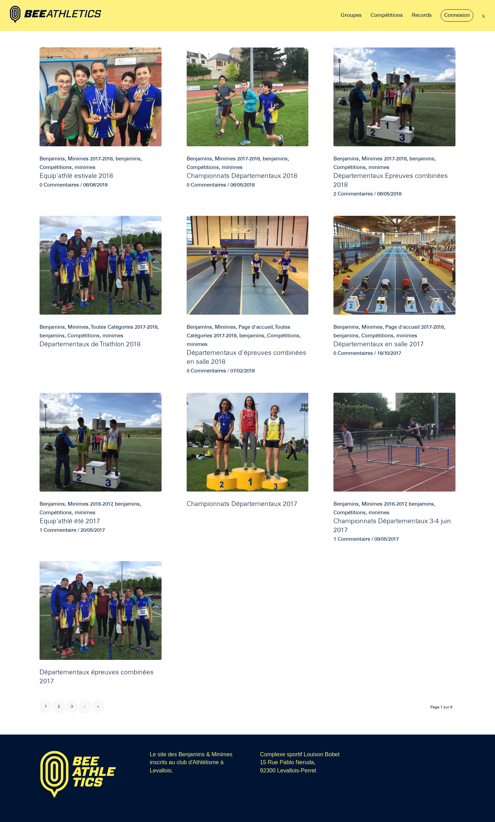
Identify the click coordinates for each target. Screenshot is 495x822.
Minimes (78, 159)
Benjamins (52, 159)
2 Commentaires (353, 194)
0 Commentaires (59, 185)
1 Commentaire (58, 530)
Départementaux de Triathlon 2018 (90, 344)
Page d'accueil (256, 327)
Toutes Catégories (111, 327)
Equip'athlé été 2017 (70, 521)
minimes (85, 167)
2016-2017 (101, 504)
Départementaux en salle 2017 (378, 344)
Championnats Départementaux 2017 (242, 504)
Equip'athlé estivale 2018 (76, 176)
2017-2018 (101, 159)
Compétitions (56, 167)
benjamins (128, 159)
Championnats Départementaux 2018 (242, 176)
